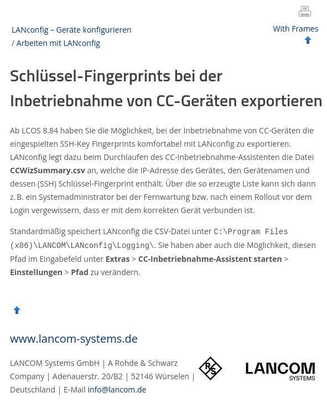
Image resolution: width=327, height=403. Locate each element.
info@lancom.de (117, 388)
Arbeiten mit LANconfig (58, 43)
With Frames (296, 28)
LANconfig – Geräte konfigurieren (72, 29)
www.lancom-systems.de (74, 337)
